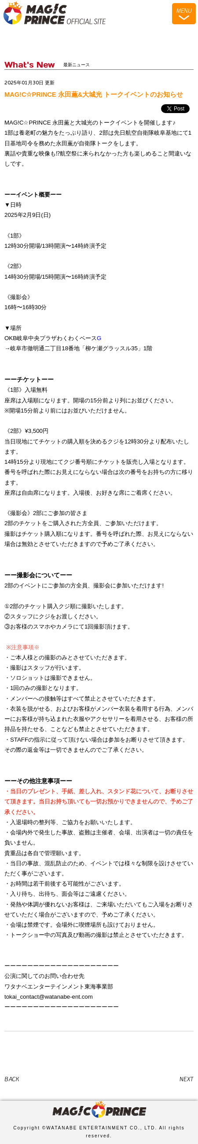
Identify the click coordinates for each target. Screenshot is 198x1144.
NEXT (187, 1079)
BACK (11, 1079)
